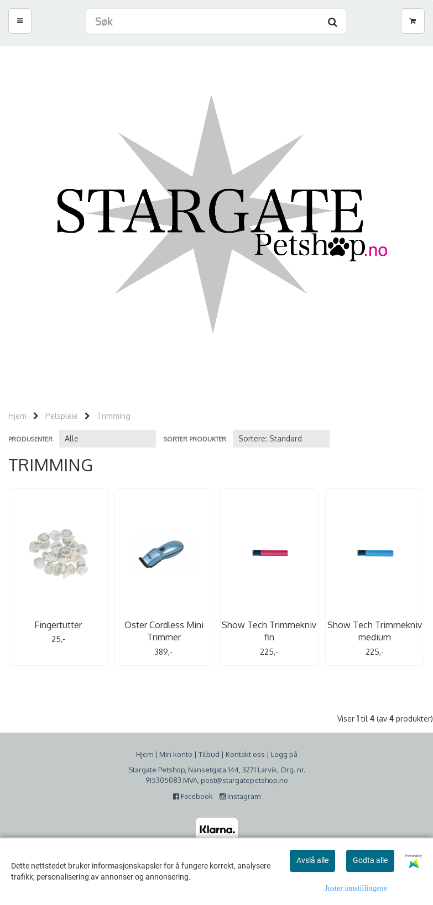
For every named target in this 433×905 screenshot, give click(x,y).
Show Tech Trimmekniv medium (374, 631)
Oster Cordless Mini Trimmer (164, 631)
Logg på (284, 754)
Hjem (17, 415)
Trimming (114, 415)
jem (147, 754)
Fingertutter (58, 624)
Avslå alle (312, 860)
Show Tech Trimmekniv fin (269, 631)
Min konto (175, 754)
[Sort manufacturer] (107, 439)
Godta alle (370, 860)
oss (258, 754)
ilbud (211, 754)
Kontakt (238, 754)
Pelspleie (61, 415)
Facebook (195, 796)
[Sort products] (281, 439)
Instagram (240, 796)
